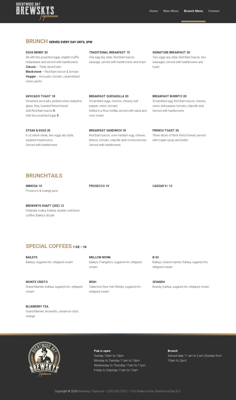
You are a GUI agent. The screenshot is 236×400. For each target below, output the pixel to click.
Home (154, 11)
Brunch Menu (193, 11)
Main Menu (171, 11)
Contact (213, 11)
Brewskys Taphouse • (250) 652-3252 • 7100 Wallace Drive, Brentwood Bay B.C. (129, 391)
